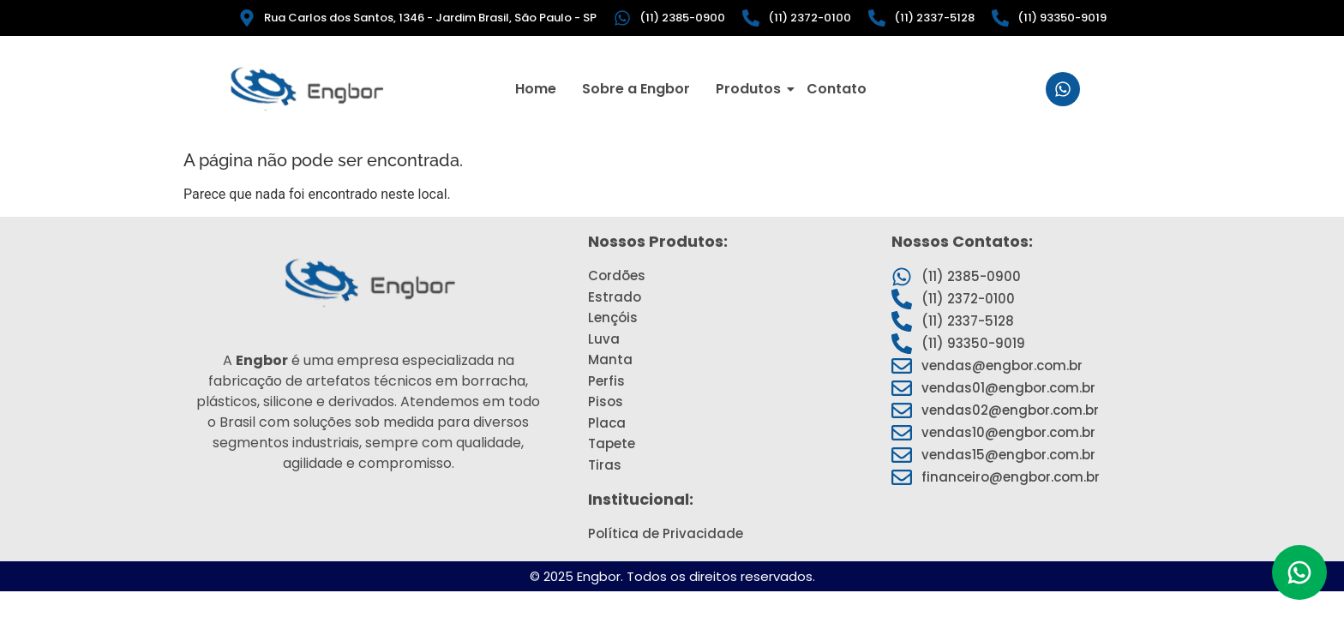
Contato (837, 89)
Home (535, 89)
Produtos (751, 89)
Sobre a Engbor (636, 89)
